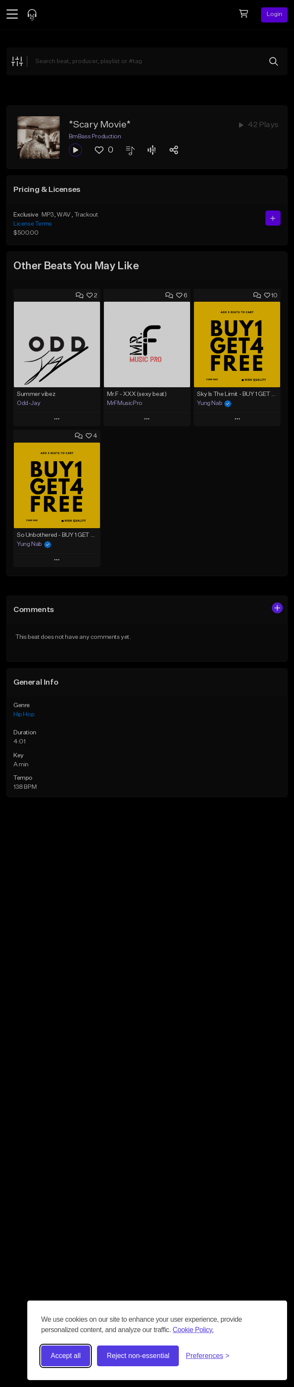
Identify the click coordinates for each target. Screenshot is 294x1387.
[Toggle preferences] (207, 1356)
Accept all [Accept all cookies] (66, 1355)
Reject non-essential (138, 1355)
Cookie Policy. (193, 1329)
